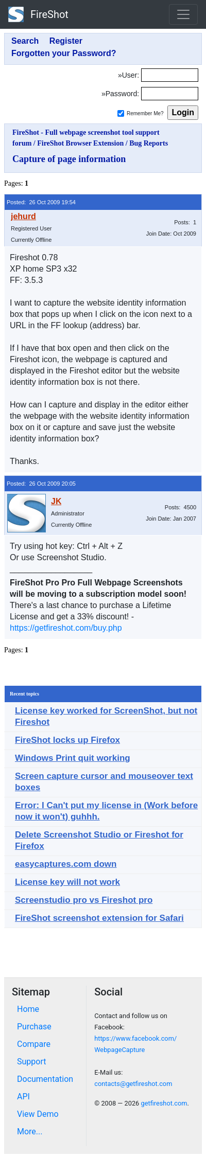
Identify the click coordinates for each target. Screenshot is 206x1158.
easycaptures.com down (65, 864)
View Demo (38, 1114)
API (23, 1096)
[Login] (169, 75)
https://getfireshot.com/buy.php (66, 627)
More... (30, 1131)
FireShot (38, 14)
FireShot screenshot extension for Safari (99, 918)
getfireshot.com (164, 1103)
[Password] (169, 93)
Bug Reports (148, 143)
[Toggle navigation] (183, 14)
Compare (33, 1044)
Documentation (45, 1079)
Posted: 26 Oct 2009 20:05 (41, 483)
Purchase (34, 1026)
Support (31, 1061)
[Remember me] (120, 113)
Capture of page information (69, 159)
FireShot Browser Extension (80, 143)
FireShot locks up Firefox (67, 740)
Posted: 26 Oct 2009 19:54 (41, 202)
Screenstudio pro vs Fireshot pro (83, 900)
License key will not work (67, 882)
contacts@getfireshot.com (133, 1084)
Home (28, 1009)
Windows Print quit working (72, 758)
